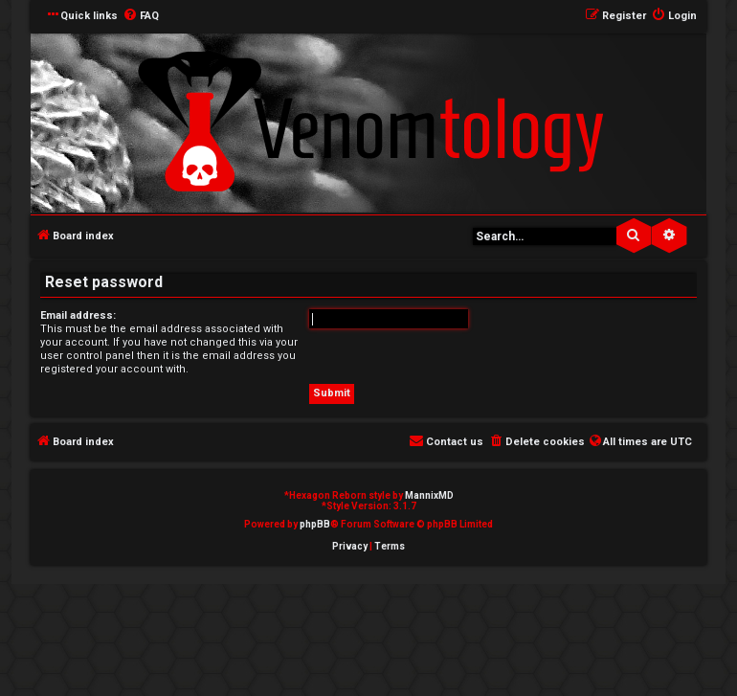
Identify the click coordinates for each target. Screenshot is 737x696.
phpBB (315, 524)
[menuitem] (141, 16)
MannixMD (429, 495)
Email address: (78, 315)
